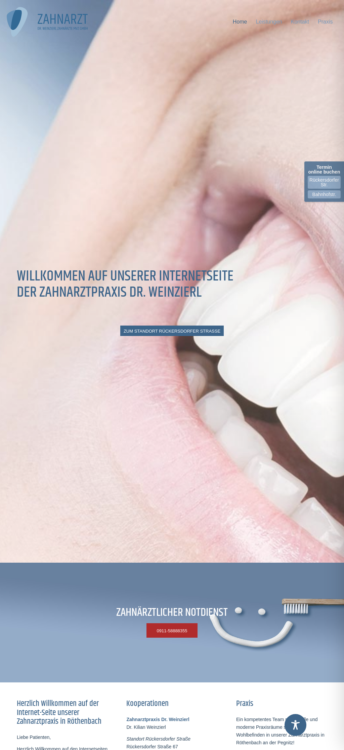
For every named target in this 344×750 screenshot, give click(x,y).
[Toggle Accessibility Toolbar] (295, 725)
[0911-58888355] (171, 630)
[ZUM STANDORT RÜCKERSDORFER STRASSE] (172, 331)
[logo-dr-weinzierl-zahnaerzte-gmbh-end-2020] (50, 22)
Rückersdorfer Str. (324, 182)
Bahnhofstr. (324, 194)
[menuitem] (240, 22)
